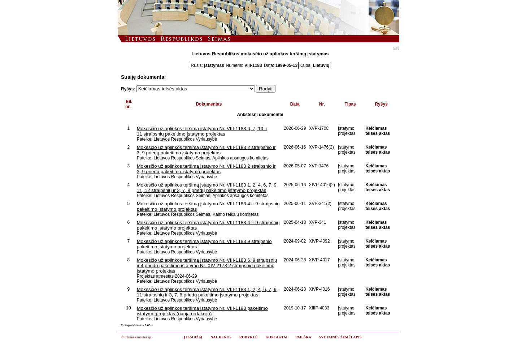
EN (396, 48)
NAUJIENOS (220, 337)
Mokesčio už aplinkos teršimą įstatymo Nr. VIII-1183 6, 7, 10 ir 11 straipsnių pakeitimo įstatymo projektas (202, 131)
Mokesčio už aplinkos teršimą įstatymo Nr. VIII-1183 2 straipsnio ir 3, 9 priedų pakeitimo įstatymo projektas (206, 150)
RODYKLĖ (248, 337)
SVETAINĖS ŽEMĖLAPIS (340, 337)
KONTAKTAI (276, 337)
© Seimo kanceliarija (136, 337)
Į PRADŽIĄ (193, 337)
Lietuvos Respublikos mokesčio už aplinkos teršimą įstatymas (260, 53)
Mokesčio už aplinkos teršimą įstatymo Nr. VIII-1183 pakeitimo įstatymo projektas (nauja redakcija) (202, 310)
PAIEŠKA (303, 337)
